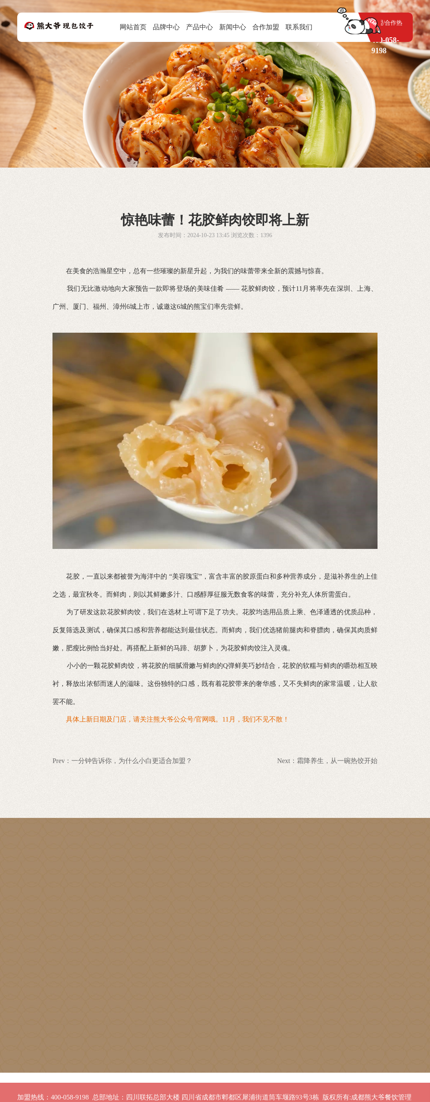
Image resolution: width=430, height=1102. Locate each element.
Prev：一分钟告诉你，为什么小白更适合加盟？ (122, 760)
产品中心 (199, 27)
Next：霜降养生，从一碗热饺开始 (327, 760)
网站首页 (133, 27)
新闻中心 (232, 27)
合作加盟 (265, 27)
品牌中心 (166, 27)
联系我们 (299, 27)
